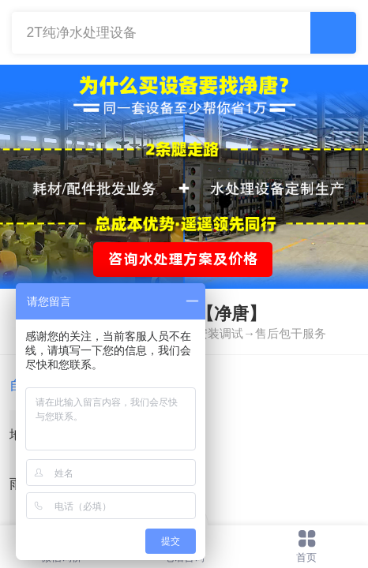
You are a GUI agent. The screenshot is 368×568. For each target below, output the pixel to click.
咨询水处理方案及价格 (183, 258)
